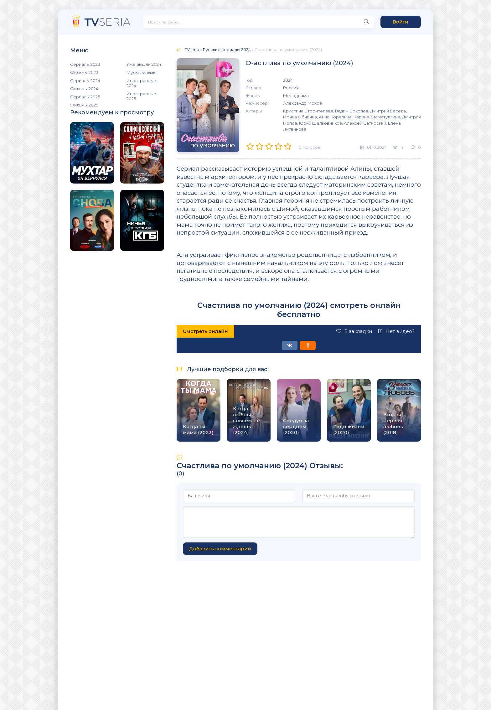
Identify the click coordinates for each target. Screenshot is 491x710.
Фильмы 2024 (84, 88)
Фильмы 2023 (84, 72)
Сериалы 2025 (85, 96)
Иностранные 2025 (141, 96)
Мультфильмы (141, 72)
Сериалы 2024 (85, 80)
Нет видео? (396, 331)
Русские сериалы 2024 (227, 49)
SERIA (107, 21)
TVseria (192, 49)
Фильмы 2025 (84, 104)
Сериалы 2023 (85, 64)
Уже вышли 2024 (144, 64)
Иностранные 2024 (141, 83)
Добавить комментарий (220, 549)
